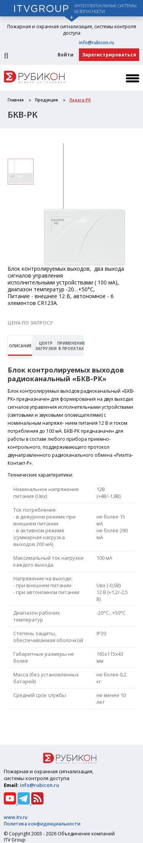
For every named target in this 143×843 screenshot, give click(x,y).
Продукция (46, 100)
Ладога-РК (80, 100)
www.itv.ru (15, 817)
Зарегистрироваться (109, 54)
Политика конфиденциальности (42, 824)
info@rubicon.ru (96, 42)
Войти (66, 54)
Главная (16, 100)
